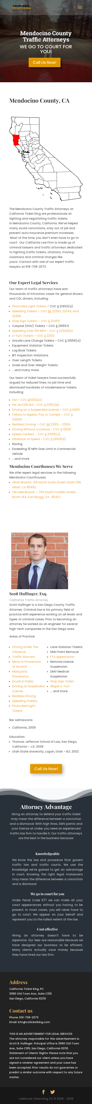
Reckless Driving (24, 696)
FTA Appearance (62, 657)
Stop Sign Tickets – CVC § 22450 (36, 321)
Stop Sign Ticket (62, 681)
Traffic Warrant (23, 657)
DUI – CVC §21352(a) (27, 400)
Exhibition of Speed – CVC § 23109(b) (39, 439)
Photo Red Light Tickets (29, 306)
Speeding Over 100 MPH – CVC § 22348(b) (42, 331)
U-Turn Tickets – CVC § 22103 (33, 336)
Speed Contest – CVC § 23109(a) (36, 434)
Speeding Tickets (24, 701)
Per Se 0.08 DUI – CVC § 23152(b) (35, 405)
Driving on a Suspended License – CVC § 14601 (46, 410)
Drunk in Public (23, 681)
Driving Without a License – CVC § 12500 (41, 429)
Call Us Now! (44, 62)
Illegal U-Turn (60, 686)
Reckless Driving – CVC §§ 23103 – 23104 (41, 424)
